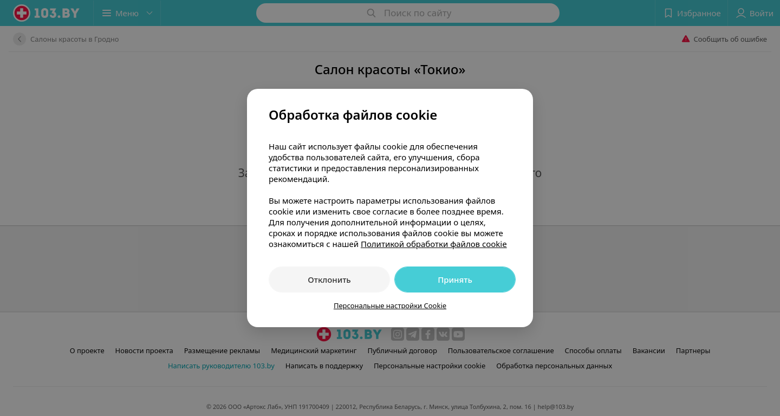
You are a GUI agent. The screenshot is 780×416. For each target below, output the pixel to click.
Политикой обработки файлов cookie (434, 243)
